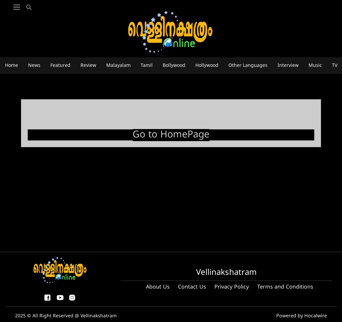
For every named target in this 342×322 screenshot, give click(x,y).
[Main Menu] (16, 20)
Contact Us (192, 287)
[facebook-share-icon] (47, 300)
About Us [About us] (158, 287)
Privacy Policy (231, 287)
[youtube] (60, 300)
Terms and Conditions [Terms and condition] (285, 287)
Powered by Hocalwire (302, 316)
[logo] (171, 32)
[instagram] (72, 300)
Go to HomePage (171, 135)
